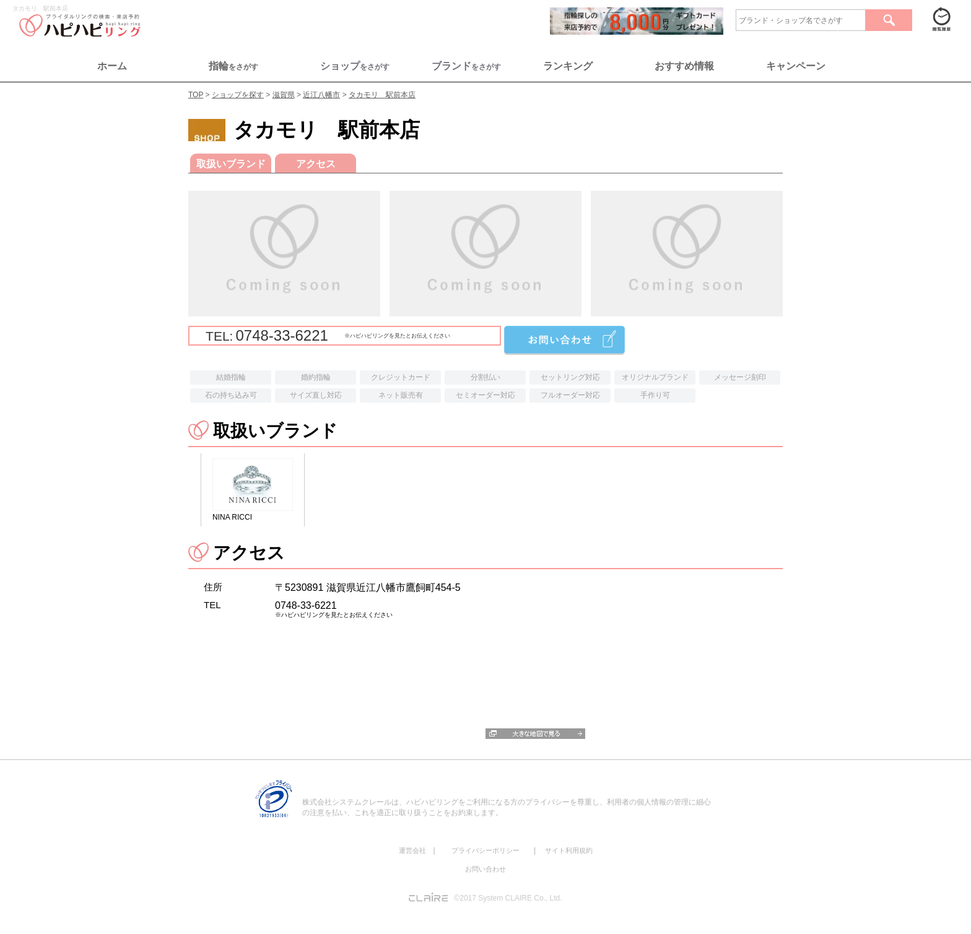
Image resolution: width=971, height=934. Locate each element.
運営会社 (412, 850)
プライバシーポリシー (485, 850)
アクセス (316, 164)
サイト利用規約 (569, 850)
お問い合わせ (485, 869)
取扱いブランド (231, 164)
